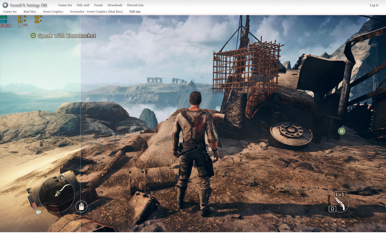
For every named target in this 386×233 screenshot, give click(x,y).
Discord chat (135, 5)
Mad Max (30, 11)
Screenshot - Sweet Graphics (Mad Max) (96, 11)
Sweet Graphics (53, 11)
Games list (65, 5)
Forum (98, 5)
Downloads (115, 5)
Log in (374, 5)
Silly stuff (83, 5)
